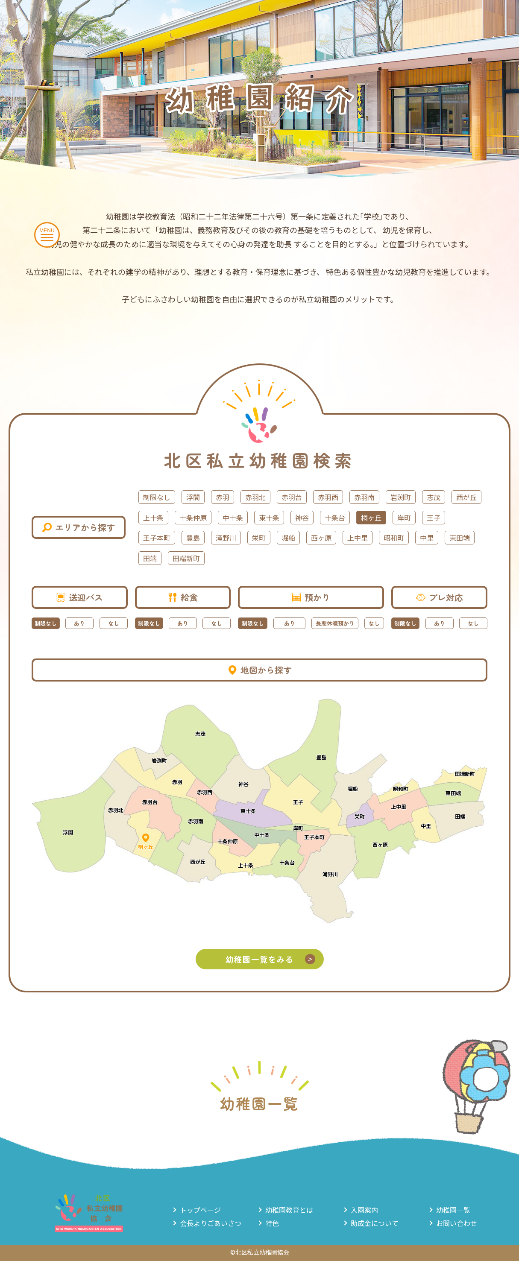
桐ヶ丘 (371, 517)
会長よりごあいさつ (210, 1223)
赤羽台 (291, 497)
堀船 (288, 537)
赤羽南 (364, 497)
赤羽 (222, 497)
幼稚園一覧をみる (270, 959)
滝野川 (226, 537)
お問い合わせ (456, 1223)
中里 (427, 537)
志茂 (433, 497)
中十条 (233, 517)
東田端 (459, 537)
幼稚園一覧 (453, 1209)
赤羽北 (255, 497)
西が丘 (466, 497)
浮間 (193, 497)
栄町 (259, 537)
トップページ (200, 1209)
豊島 (193, 537)
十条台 (335, 517)
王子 (433, 517)
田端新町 (186, 558)
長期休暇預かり (335, 623)
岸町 (404, 517)
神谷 (302, 517)
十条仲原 (193, 517)
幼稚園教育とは (289, 1209)
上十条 (153, 517)
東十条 (269, 517)
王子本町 (156, 537)
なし (113, 623)
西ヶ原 (321, 537)
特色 (272, 1223)
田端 (150, 558)
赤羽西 (328, 497)
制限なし (156, 497)
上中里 (357, 537)
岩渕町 (400, 497)
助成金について (375, 1223)
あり (79, 623)
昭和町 (394, 537)
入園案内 (364, 1209)
